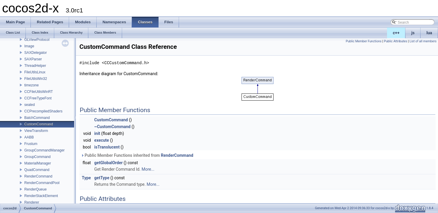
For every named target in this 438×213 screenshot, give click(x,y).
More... (148, 169)
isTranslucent (107, 147)
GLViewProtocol (36, 40)
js (413, 32)
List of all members (423, 41)
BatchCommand (37, 118)
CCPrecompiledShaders (43, 111)
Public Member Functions (364, 41)
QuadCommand (36, 170)
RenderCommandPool (42, 183)
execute (101, 140)
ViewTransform (36, 131)
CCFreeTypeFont (38, 98)
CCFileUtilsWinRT (38, 92)
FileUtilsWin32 (35, 79)
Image (29, 46)
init (97, 133)
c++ (396, 32)
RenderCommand (38, 176)
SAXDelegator (35, 53)
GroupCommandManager (44, 150)
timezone (31, 85)
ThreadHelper (35, 66)
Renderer (31, 202)
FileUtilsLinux (34, 72)
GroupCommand (37, 157)
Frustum (30, 144)
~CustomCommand (112, 126)
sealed (29, 105)
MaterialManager (37, 163)
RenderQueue (35, 189)
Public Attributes (395, 41)
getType (101, 177)
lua (429, 32)
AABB (29, 137)
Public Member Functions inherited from (137, 155)
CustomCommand (38, 124)
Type (86, 177)
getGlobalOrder (108, 162)
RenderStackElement (41, 196)
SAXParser (33, 59)
